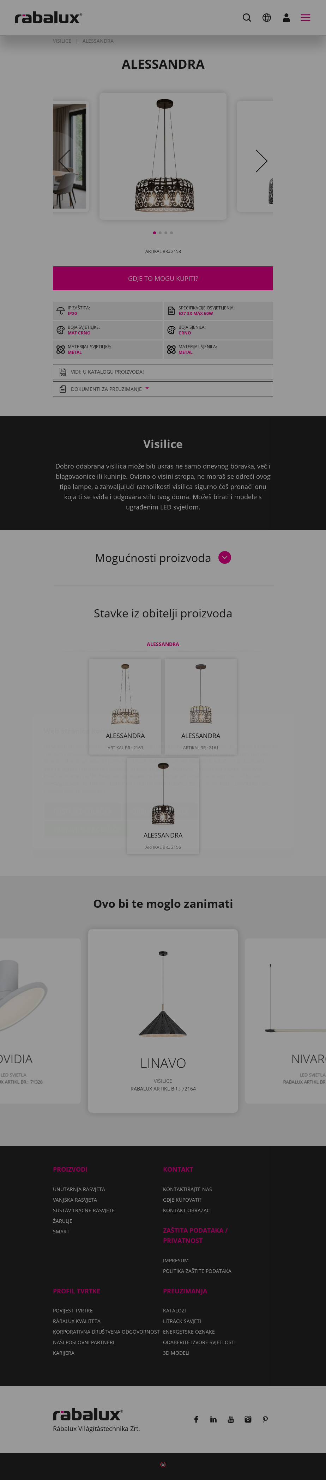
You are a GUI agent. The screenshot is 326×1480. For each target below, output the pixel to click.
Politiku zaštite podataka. (75, 749)
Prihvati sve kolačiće (87, 788)
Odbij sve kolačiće (160, 770)
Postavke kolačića (83, 770)
